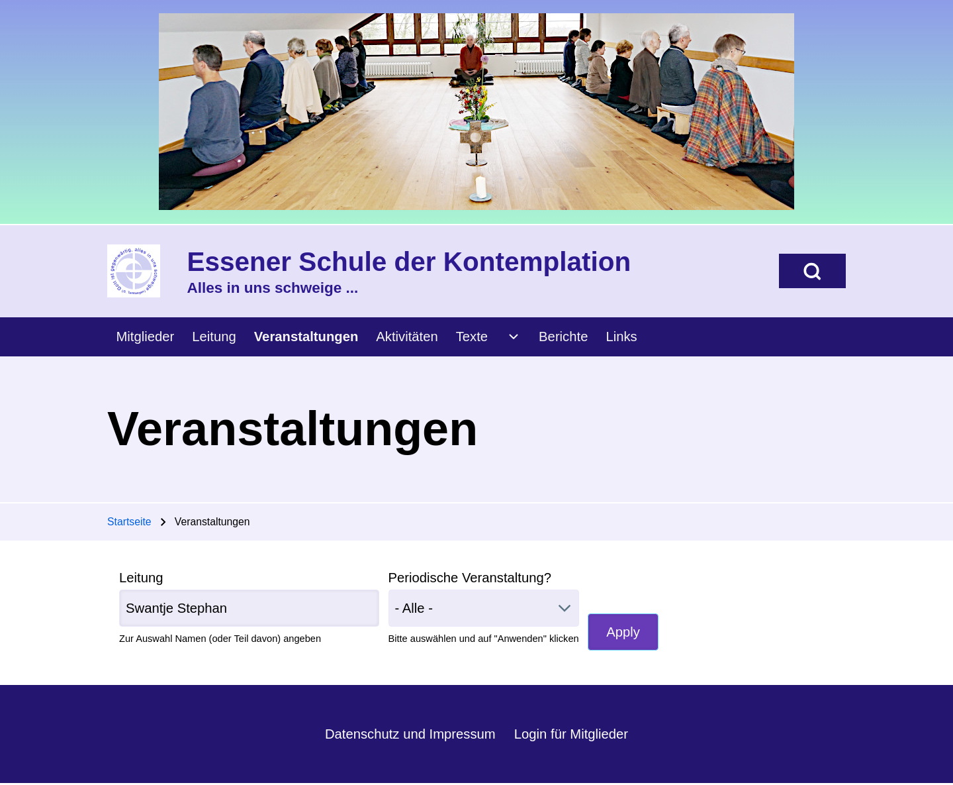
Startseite (129, 521)
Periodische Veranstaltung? (470, 577)
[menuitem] (145, 336)
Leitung (141, 577)
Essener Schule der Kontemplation (409, 261)
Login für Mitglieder (571, 734)
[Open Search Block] (812, 271)
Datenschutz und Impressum (410, 734)
